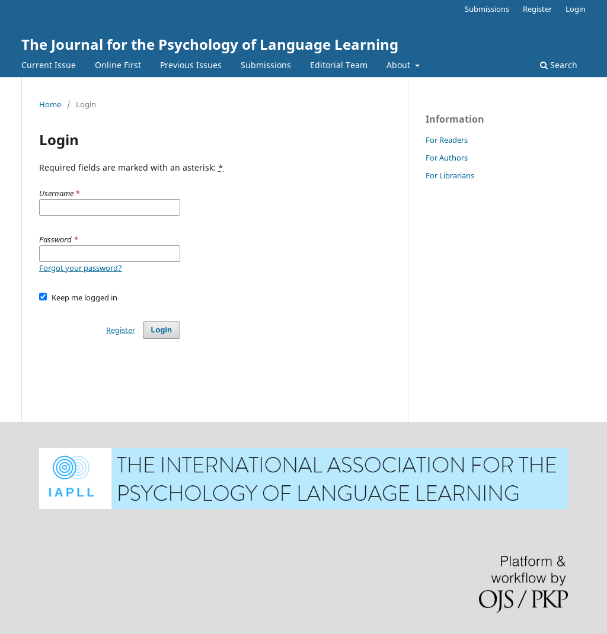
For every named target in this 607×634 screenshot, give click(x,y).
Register (537, 9)
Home (50, 104)
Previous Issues (191, 65)
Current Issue (48, 65)
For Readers (447, 140)
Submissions (266, 65)
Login (576, 9)
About (399, 65)
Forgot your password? (80, 267)
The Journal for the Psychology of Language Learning (209, 44)
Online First (118, 65)
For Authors (447, 157)
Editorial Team (339, 65)
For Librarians (450, 175)
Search (558, 65)
